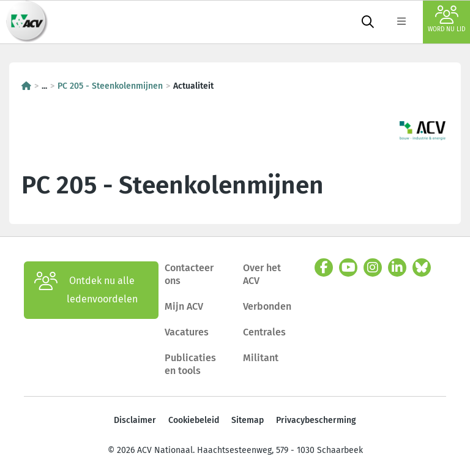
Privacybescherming (316, 420)
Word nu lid (446, 19)
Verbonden (267, 306)
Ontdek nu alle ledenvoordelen (86, 290)
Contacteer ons (189, 274)
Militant (260, 358)
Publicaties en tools (190, 364)
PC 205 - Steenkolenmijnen (110, 86)
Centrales (264, 332)
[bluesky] (421, 267)
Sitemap (247, 420)
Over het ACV (262, 274)
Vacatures (187, 332)
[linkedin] (397, 267)
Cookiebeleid (193, 420)
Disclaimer (135, 420)
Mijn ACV (184, 306)
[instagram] (373, 267)
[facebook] (324, 267)
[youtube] (348, 267)
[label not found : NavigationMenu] (401, 22)
